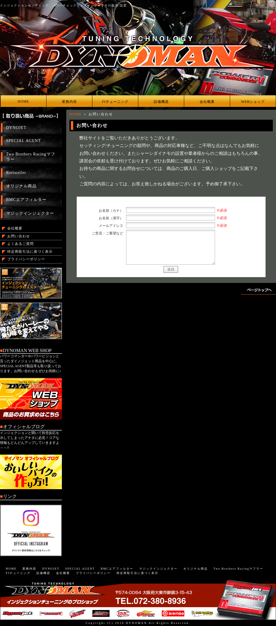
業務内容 (69, 102)
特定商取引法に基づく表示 (30, 252)
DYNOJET (16, 127)
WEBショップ (253, 102)
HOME (23, 101)
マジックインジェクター (30, 213)
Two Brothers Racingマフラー (30, 157)
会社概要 (207, 102)
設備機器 (161, 102)
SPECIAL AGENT (23, 141)
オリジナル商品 (21, 186)
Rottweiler (16, 173)
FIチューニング (115, 102)
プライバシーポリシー (26, 259)
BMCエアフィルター (26, 200)
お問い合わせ (18, 236)
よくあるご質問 (20, 244)
